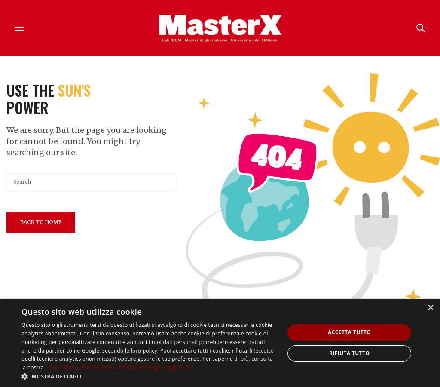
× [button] (430, 308)
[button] (149, 376)
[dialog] (220, 343)
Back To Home (40, 222)
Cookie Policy (61, 367)
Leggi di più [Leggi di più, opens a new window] (179, 367)
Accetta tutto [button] (349, 332)
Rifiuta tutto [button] (349, 353)
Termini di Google (140, 367)
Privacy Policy (98, 367)
